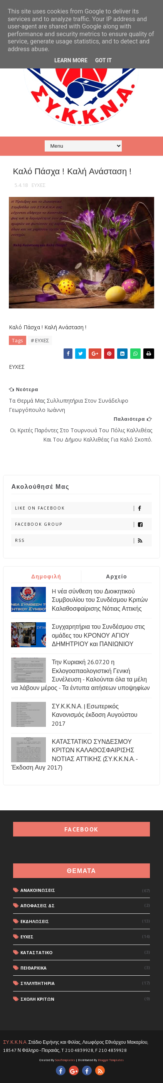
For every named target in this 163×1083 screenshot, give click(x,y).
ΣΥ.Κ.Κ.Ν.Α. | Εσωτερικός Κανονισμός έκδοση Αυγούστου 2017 (94, 714)
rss (83, 540)
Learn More (70, 60)
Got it (103, 60)
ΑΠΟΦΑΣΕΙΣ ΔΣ (37, 905)
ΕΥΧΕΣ (38, 185)
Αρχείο (116, 576)
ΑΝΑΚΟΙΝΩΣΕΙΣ (37, 890)
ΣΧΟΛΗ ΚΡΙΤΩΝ (37, 999)
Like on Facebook (83, 508)
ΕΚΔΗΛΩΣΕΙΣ (34, 921)
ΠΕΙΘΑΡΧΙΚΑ (33, 968)
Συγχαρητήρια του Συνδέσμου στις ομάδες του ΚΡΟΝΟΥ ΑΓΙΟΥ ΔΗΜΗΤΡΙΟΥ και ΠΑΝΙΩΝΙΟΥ (98, 635)
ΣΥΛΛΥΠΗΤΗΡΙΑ (37, 983)
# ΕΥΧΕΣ (40, 340)
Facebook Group (83, 524)
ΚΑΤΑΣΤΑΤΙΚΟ (36, 952)
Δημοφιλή (46, 576)
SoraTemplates (65, 1060)
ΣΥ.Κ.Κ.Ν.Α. (15, 1042)
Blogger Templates (111, 1060)
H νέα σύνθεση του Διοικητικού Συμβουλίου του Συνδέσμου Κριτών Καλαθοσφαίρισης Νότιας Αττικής (100, 599)
